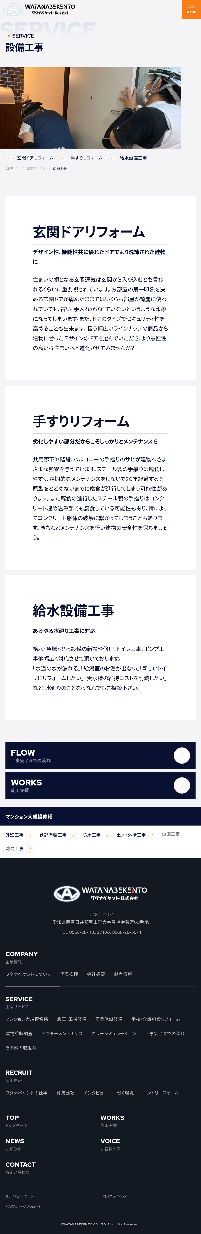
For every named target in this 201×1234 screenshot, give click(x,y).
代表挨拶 (69, 974)
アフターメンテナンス (62, 1034)
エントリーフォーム (161, 1093)
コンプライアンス (115, 1196)
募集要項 (65, 1093)
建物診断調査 (19, 1034)
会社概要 (96, 974)
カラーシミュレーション (113, 1034)
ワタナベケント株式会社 (39, 9)
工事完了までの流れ (165, 1034)
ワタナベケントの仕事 (26, 1093)
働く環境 (125, 1093)
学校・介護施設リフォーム (156, 1019)
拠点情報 (123, 974)
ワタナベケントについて (28, 974)
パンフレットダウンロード (23, 1206)
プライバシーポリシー (21, 1196)
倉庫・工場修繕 (71, 1019)
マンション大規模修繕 (26, 1019)
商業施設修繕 (109, 1019)
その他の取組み (20, 1048)
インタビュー (95, 1093)
